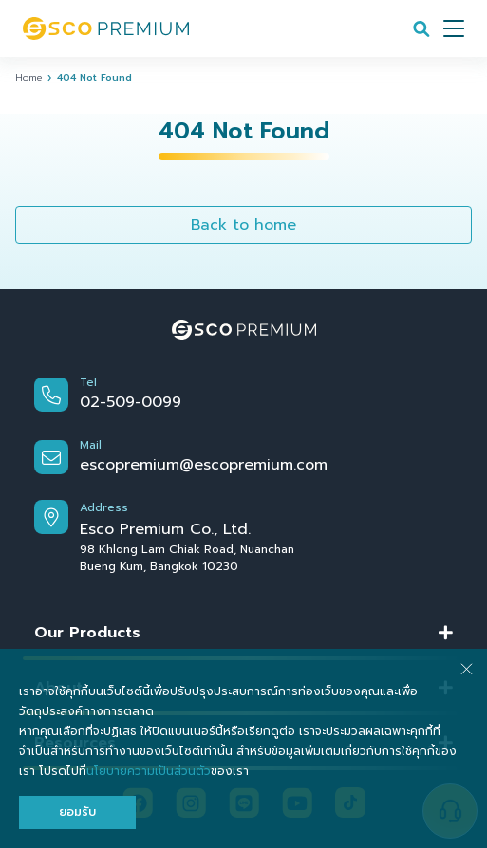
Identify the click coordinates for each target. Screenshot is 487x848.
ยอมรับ (77, 811)
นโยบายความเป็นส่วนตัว (148, 771)
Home (28, 77)
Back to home (243, 224)
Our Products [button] (87, 632)
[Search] (421, 28)
